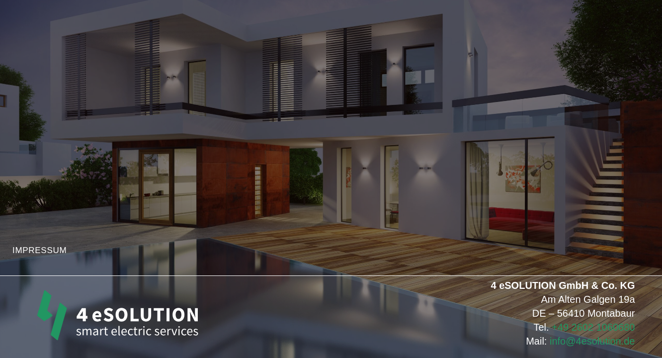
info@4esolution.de (592, 341)
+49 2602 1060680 (593, 327)
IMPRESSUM (39, 250)
